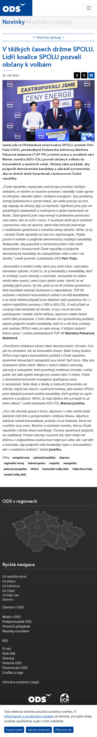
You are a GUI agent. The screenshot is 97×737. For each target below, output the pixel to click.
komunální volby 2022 (55, 469)
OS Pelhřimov (11, 586)
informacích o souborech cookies (28, 716)
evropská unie (21, 457)
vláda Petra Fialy (82, 469)
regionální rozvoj (14, 463)
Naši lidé (8, 653)
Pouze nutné (14, 730)
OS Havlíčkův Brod (14, 576)
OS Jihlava (8, 581)
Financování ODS (15, 668)
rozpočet (54, 463)
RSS (5, 640)
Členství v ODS (13, 607)
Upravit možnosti (39, 730)
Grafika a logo (12, 672)
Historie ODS (12, 663)
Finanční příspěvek (16, 626)
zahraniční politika (44, 457)
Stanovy (8, 658)
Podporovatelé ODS (17, 621)
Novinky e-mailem (15, 631)
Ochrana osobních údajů (20, 682)
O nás (6, 648)
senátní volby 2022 (15, 474)
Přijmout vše (63, 730)
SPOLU (35, 469)
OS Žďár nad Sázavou (10, 597)
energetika (70, 463)
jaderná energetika (15, 469)
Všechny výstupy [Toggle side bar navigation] (47, 37)
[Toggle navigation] (89, 8)
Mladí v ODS (11, 617)
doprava (64, 457)
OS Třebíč (8, 591)
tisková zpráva (36, 463)
